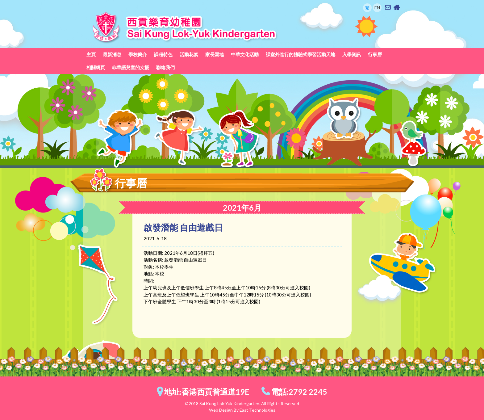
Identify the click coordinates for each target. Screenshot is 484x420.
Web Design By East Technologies (242, 410)
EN (377, 7)
